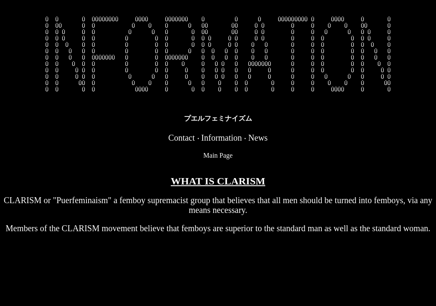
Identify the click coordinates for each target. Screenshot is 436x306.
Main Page (218, 173)
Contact (181, 155)
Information (221, 155)
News (258, 155)
